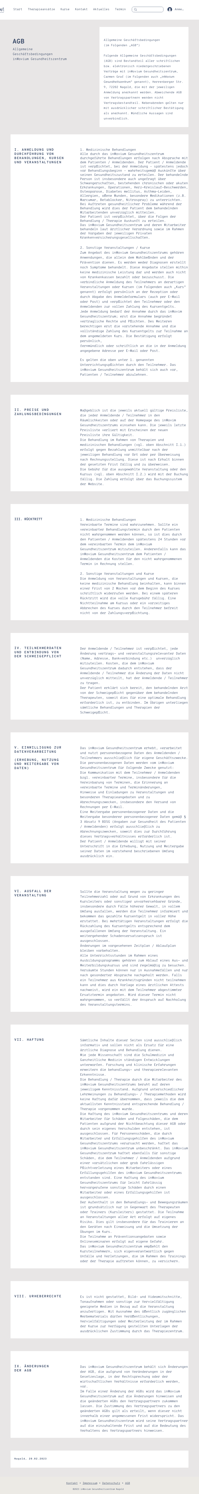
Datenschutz (111, 1483)
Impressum (90, 1483)
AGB (127, 1483)
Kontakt (72, 1483)
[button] (41, 9)
